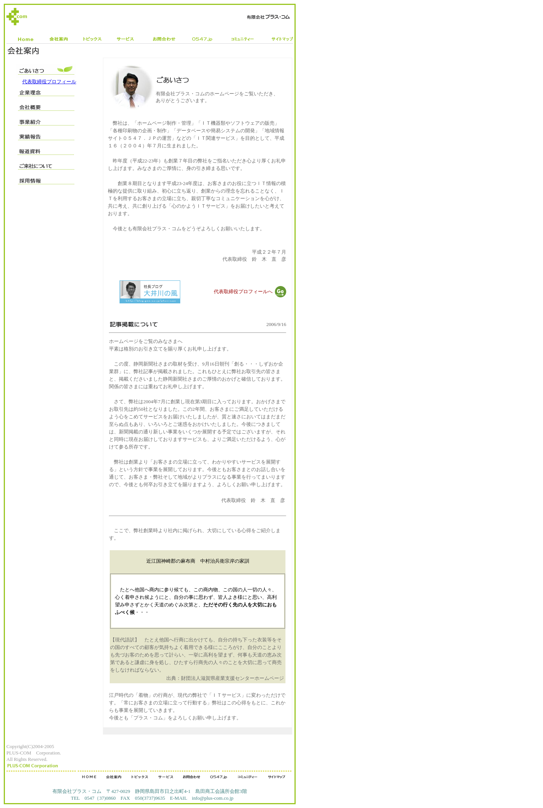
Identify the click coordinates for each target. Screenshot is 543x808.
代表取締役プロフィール (49, 81)
